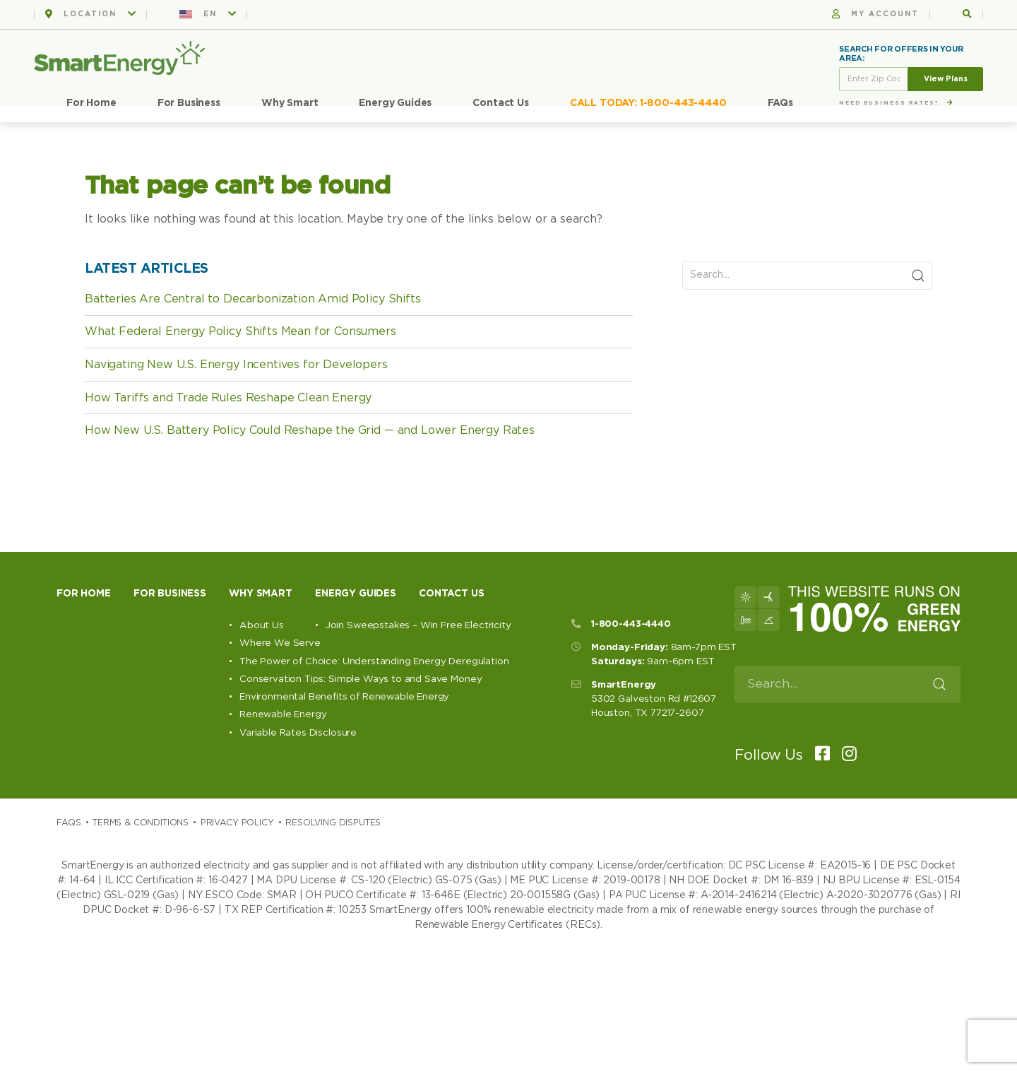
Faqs (68, 822)
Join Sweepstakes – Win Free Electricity (418, 625)
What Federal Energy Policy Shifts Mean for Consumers (240, 331)
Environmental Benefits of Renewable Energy (344, 697)
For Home (91, 103)
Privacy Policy (237, 822)
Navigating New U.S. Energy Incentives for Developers (236, 364)
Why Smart (290, 103)
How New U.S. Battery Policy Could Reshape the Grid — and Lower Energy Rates (310, 430)
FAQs (780, 103)
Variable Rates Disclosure (298, 733)
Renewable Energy (282, 714)
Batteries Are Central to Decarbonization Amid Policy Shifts (253, 299)
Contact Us (500, 103)
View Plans (946, 79)
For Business (188, 103)
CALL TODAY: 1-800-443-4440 (648, 103)
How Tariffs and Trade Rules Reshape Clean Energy (228, 398)
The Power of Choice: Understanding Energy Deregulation (374, 661)
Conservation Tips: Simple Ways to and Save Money (360, 679)
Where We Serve (280, 643)
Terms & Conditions (141, 822)
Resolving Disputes (333, 822)
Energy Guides (395, 103)
